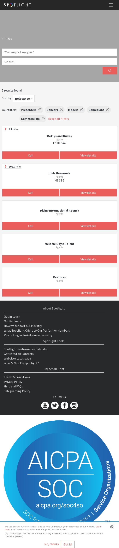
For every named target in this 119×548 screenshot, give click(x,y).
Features (59, 277)
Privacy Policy (13, 382)
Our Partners (12, 321)
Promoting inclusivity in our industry (28, 335)
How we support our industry (23, 326)
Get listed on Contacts (19, 354)
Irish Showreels (59, 173)
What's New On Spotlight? (21, 363)
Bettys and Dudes (59, 136)
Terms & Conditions (17, 377)
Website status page (17, 358)
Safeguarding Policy (17, 391)
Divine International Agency (59, 210)
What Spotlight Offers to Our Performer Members (37, 330)
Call (30, 155)
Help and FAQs (13, 386)
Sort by (6, 98)
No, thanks (51, 544)
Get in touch (12, 316)
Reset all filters (58, 119)
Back (7, 39)
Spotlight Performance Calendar (25, 349)
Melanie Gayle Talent (59, 244)
